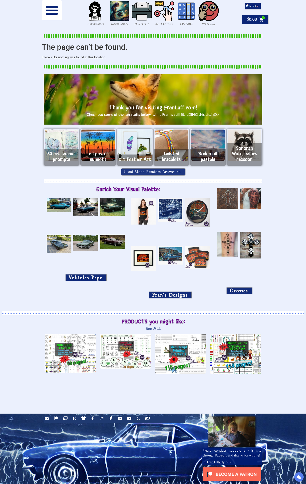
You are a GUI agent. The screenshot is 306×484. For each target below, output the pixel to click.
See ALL (153, 329)
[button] (52, 10)
